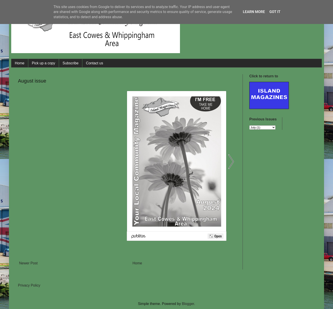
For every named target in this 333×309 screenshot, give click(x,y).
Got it (274, 12)
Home (19, 63)
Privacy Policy (29, 285)
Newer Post (28, 263)
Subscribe (71, 63)
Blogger (188, 304)
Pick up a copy (43, 63)
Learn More (254, 12)
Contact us (94, 63)
